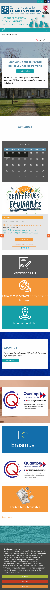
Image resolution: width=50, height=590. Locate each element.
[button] (21, 248)
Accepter (25, 576)
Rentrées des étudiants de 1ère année (22, 225)
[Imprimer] (46, 39)
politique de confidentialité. (28, 559)
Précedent (11, 144)
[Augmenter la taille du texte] (40, 39)
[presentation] (2, 235)
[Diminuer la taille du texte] (43, 39)
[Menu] (3, 29)
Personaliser (25, 587)
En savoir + (24, 240)
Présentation (25, 71)
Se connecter (7, 517)
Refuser (25, 581)
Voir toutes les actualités (24, 245)
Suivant (39, 144)
